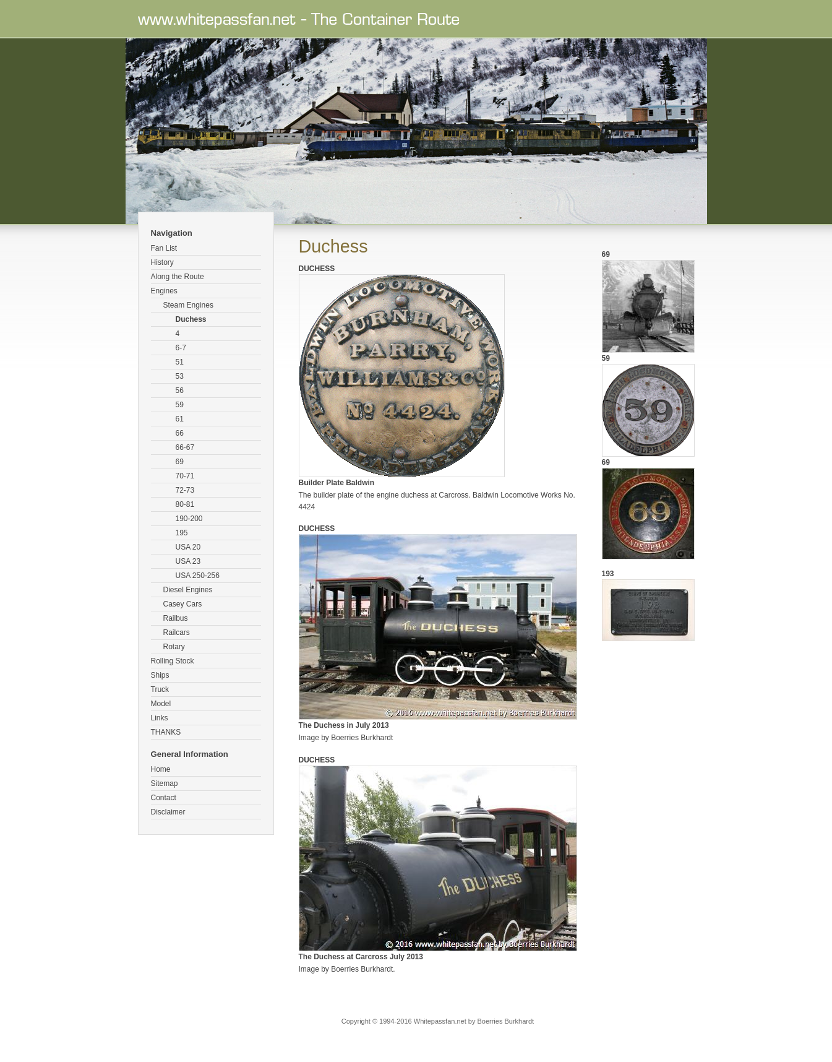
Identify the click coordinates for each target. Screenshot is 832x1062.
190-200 (189, 518)
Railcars (176, 632)
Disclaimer (168, 812)
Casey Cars (182, 604)
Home (161, 769)
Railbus (175, 618)
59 (180, 404)
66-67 (185, 447)
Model (161, 703)
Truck (160, 689)
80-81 (185, 504)
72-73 (185, 490)
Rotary (174, 646)
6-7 (181, 347)
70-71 (185, 476)
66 (180, 433)
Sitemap (164, 783)
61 (180, 419)
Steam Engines (188, 305)
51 (180, 362)
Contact (163, 797)
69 (180, 461)
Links (159, 718)
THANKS (166, 732)
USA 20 (188, 547)
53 (180, 376)
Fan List (164, 248)
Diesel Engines (188, 589)
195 (182, 533)
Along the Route (177, 276)
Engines (164, 291)
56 (180, 390)
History (162, 262)
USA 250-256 (198, 575)
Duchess (191, 319)
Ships (160, 675)
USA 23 (188, 561)
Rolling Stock (172, 661)
